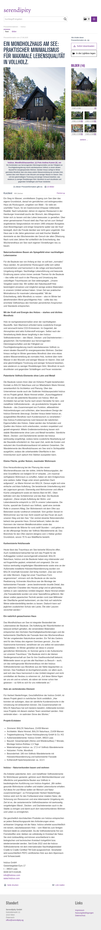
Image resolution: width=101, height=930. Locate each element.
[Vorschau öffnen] (34, 113)
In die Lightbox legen (83, 53)
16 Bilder (50, 187)
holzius (23, 27)
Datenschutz (80, 915)
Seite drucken (13, 885)
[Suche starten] (65, 19)
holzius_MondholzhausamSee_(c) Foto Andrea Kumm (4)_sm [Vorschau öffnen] (34, 163)
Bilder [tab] (14, 31)
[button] (86, 18)
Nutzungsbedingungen (84, 913)
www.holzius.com (12, 878)
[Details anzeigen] (95, 108)
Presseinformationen (11, 27)
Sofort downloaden (84, 46)
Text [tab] (7, 31)
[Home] (22, 11)
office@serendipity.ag (15, 920)
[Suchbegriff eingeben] (35, 19)
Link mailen (60, 885)
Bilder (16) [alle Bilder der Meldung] (78, 66)
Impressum (79, 910)
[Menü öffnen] (94, 19)
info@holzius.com (12, 875)
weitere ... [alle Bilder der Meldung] (84, 140)
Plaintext (61, 193)
